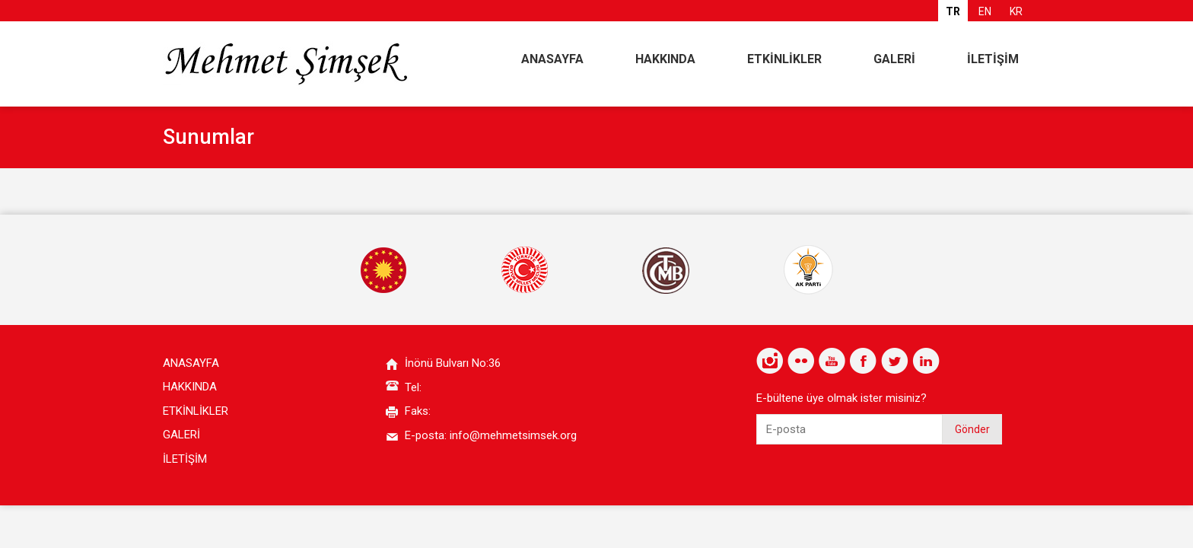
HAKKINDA (665, 59)
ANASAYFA (552, 59)
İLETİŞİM (993, 59)
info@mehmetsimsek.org (513, 435)
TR (953, 11)
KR (1016, 11)
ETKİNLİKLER (784, 59)
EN (984, 11)
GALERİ (894, 59)
